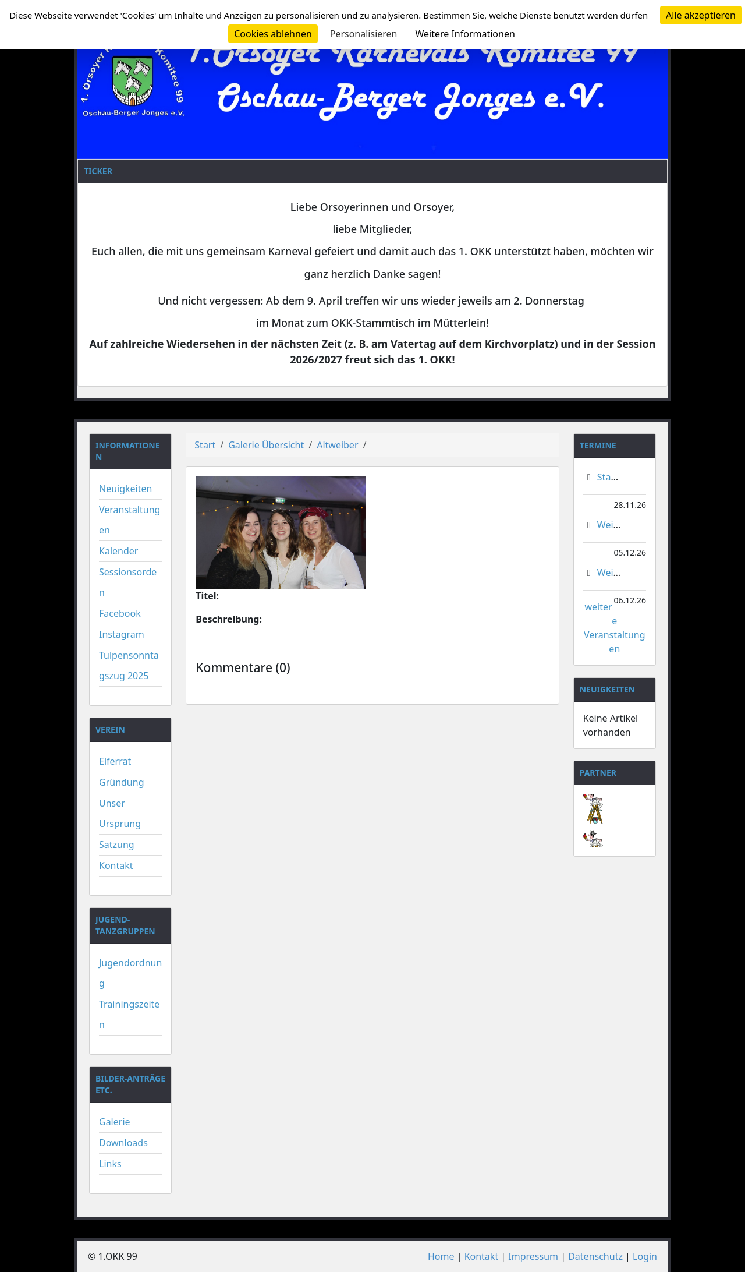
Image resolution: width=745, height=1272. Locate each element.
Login (645, 1256)
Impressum (533, 1256)
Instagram (121, 634)
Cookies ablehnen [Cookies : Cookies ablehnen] (273, 33)
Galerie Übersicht (266, 445)
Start (204, 445)
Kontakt (116, 865)
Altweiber (337, 445)
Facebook (120, 613)
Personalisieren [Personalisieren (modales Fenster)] (364, 33)
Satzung (116, 844)
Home (441, 1256)
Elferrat (115, 761)
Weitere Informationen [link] (465, 33)
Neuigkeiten (125, 488)
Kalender (118, 551)
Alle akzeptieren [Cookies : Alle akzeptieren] (701, 15)
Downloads (123, 1142)
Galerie (114, 1121)
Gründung (121, 782)
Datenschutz (595, 1256)
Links (110, 1163)
